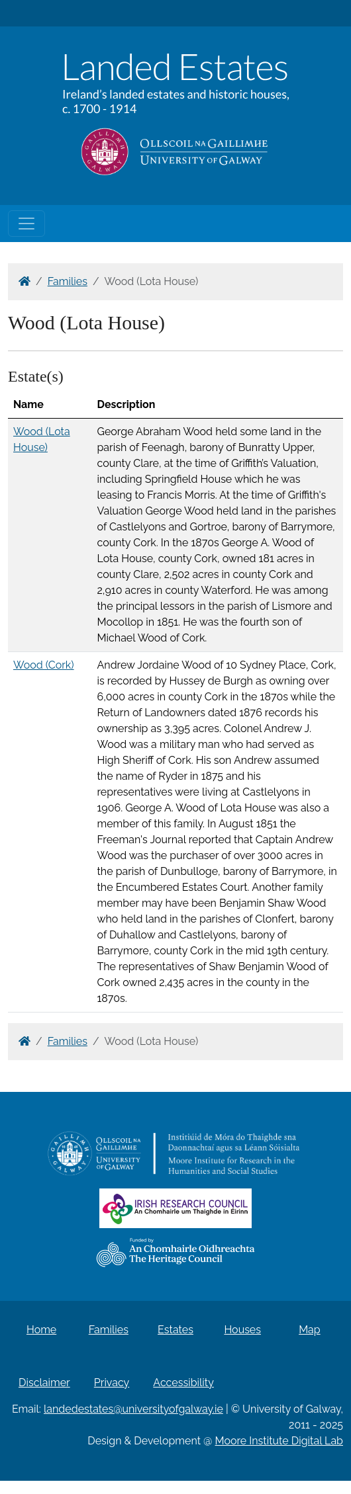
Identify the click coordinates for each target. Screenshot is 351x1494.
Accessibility (183, 1382)
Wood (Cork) (43, 665)
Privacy (111, 1382)
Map (310, 1329)
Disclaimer (44, 1382)
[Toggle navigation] (26, 223)
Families (67, 281)
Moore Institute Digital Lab (279, 1440)
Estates (175, 1329)
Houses (242, 1329)
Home (41, 1329)
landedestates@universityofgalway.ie (133, 1409)
